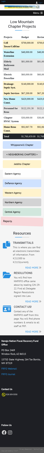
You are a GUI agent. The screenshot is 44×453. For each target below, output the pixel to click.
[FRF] (22, 6)
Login (40, 3)
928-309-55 (10, 394)
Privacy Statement (26, 449)
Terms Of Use (38, 449)
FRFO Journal (8, 374)
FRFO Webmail (9, 368)
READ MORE (31, 267)
